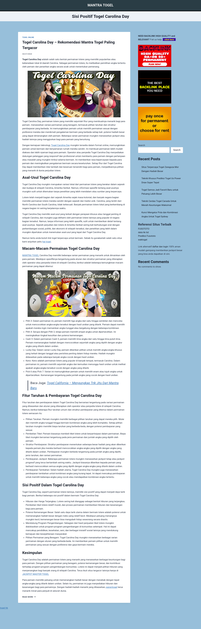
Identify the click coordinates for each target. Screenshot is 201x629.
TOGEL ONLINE (28, 37)
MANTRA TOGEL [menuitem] (30, 255)
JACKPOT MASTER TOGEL (35, 574)
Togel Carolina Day (60, 145)
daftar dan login (160, 246)
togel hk (4, 608)
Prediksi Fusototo (147, 236)
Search (141, 145)
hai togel (46, 241)
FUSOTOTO (143, 228)
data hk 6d (143, 232)
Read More (29, 597)
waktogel (142, 239)
